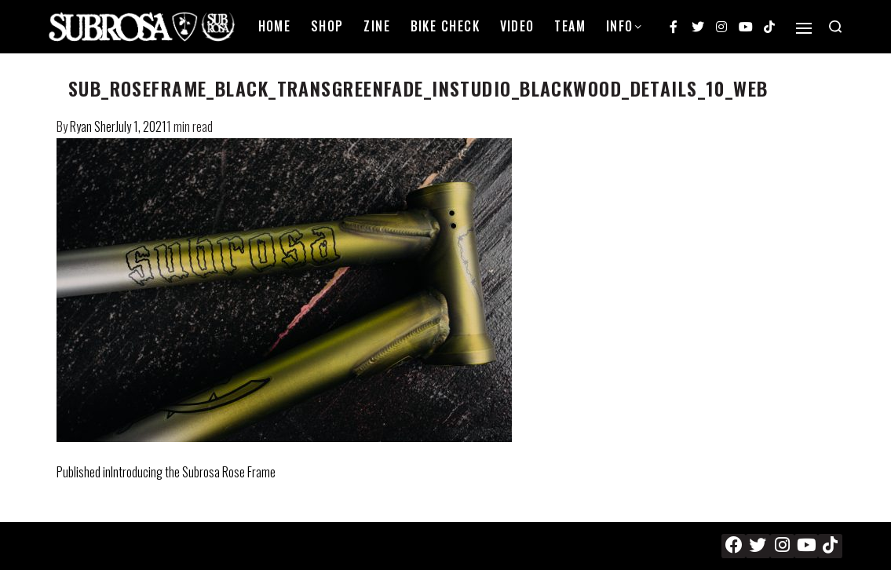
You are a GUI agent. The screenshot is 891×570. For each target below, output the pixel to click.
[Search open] (835, 27)
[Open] (803, 28)
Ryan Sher (92, 126)
